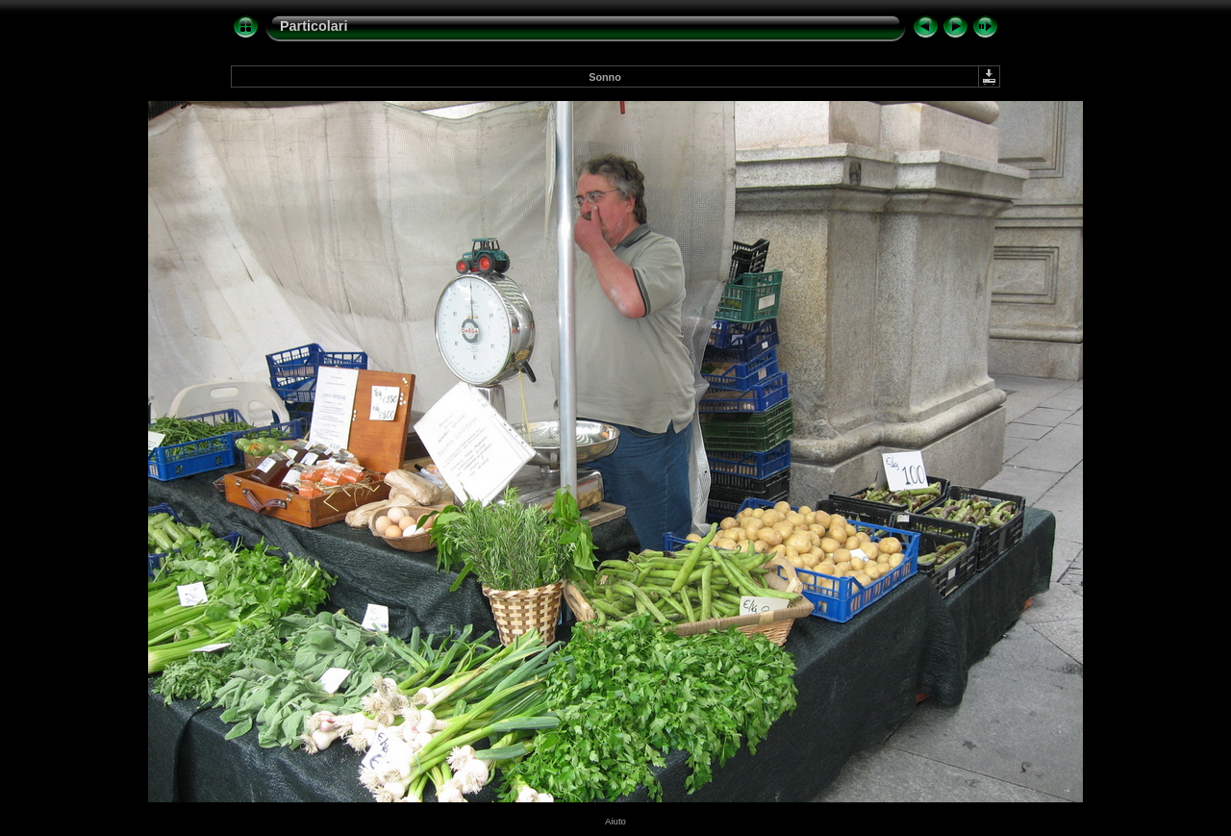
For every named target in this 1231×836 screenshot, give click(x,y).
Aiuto (615, 821)
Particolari (313, 26)
